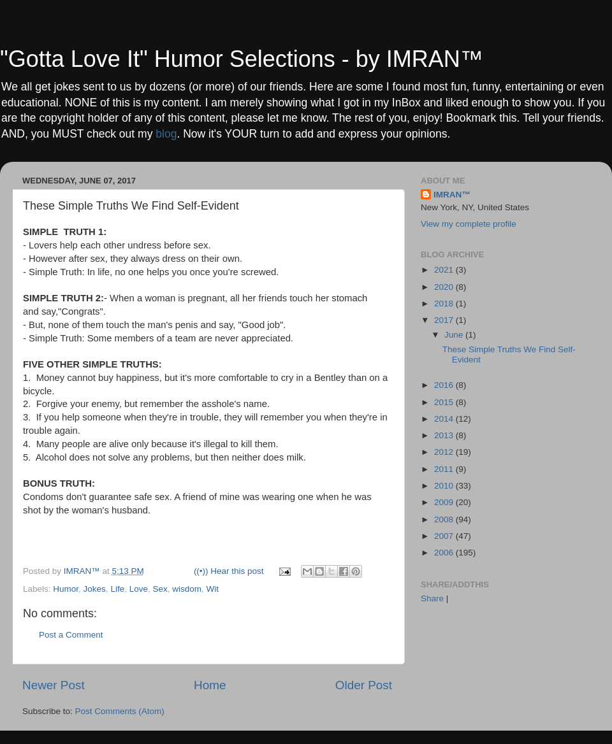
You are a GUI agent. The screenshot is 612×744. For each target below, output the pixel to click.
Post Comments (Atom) (119, 711)
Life (117, 589)
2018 (445, 303)
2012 (445, 452)
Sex (159, 589)
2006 (445, 552)
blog (166, 133)
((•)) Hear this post (229, 571)
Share (432, 598)
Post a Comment (71, 635)
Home (210, 685)
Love (138, 589)
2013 (445, 435)
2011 (445, 469)
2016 (445, 385)
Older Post (363, 685)
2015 (445, 402)
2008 (445, 519)
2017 (445, 320)
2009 (445, 502)
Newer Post (53, 685)
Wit (213, 589)
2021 (445, 270)
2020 (445, 287)
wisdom (186, 589)
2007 (445, 536)
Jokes (95, 589)
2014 (445, 419)
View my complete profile (468, 224)
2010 (445, 485)
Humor (65, 589)
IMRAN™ (451, 194)
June (454, 335)
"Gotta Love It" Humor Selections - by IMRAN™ (241, 59)
